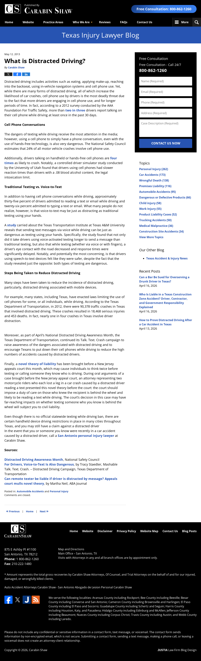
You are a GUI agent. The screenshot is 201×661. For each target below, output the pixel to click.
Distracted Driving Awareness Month (33, 459)
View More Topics (151, 237)
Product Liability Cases (158, 214)
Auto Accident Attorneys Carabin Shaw (30, 587)
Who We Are (81, 22)
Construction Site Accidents (161, 231)
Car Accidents (152, 175)
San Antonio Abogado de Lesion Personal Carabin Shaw (95, 587)
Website (28, 22)
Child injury (150, 203)
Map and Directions (71, 549)
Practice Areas (53, 22)
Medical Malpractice (156, 226)
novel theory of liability (37, 364)
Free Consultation (153, 58)
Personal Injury (59, 491)
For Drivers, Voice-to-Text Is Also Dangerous (39, 464)
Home (9, 22)
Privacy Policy (126, 531)
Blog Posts (189, 531)
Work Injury (150, 209)
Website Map (149, 531)
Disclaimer (105, 531)
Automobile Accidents (30, 491)
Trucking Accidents (155, 220)
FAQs (123, 22)
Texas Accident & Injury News (167, 258)
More (184, 22)
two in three (75, 110)
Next (44, 511)
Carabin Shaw (38, 650)
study (11, 225)
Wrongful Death (154, 180)
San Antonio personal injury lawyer (86, 435)
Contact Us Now (165, 143)
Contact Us (144, 22)
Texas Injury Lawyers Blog (38, 9)
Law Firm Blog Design (177, 650)
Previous (13, 511)
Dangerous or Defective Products (165, 197)
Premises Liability (155, 186)
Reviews (105, 22)
